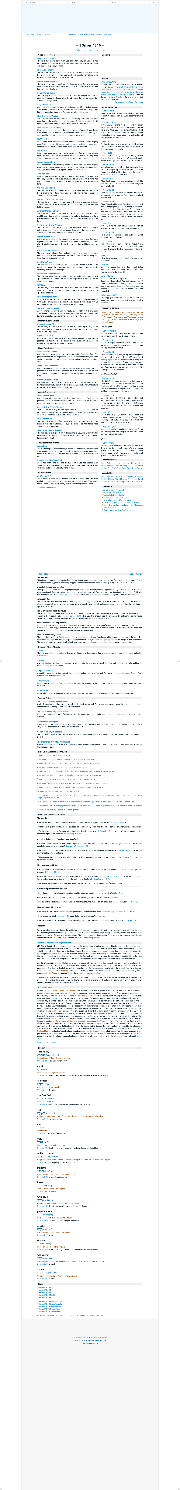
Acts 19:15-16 (107, 276)
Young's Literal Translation (47, 366)
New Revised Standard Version (49, 430)
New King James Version (47, 116)
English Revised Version (47, 237)
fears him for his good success (116, 497)
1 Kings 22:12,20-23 (109, 427)
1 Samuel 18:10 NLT (45, 1290)
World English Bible (45, 336)
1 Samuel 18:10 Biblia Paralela (49, 1304)
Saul (109, 468)
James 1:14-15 (132, 920)
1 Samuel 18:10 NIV (45, 1287)
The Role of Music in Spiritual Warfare (52, 712)
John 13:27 (105, 264)
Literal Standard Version (47, 352)
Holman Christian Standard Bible (50, 199)
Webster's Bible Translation (48, 308)
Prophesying (44, 681)
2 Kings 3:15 (106, 223)
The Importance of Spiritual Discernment (53, 742)
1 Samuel (32, 34)
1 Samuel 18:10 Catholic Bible (49, 1312)
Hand (113, 463)
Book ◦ (132, 574)
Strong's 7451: (43, 1090)
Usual (134, 468)
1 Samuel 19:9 (107, 340)
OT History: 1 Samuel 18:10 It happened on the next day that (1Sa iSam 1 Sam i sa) (70, 1316)
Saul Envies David (108, 82)
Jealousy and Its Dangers (47, 722)
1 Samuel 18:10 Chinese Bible (49, 1306)
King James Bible (44, 104)
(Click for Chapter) (49, 55)
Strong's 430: (42, 1104)
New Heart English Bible (47, 297)
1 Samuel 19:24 (107, 395)
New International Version (47, 58)
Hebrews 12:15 (63, 916)
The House (43, 691)
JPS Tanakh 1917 (44, 476)
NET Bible (41, 285)
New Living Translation (46, 70)
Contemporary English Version (49, 225)
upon (120, 89)
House (123, 463)
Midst (140, 463)
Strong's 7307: (43, 1075)
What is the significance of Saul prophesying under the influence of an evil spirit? (71, 787)
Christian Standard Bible (46, 188)
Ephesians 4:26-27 (108, 295)
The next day (121, 87)
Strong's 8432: (43, 1177)
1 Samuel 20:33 (107, 190)
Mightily (104, 466)
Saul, (125, 89)
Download (138, 102)
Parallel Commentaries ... (47, 1043)
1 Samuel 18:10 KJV (45, 1297)
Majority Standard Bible (46, 324)
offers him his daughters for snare (117, 500)
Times (129, 468)
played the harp (133, 92)
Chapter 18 (40, 34)
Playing (124, 466)
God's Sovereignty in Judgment (49, 732)
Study (90, 50)
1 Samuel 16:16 (107, 443)
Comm (96, 50)
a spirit (130, 87)
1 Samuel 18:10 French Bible (48, 1309)
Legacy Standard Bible (46, 162)
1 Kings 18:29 (106, 412)
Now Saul (111, 94)
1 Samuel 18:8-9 (118, 822)
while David (121, 92)
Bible (27, 34)
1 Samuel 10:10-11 (113, 876)
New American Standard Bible (49, 128)
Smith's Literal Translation (47, 380)
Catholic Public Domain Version (49, 407)
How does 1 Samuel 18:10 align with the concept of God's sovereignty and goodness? (73, 783)
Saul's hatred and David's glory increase (119, 510)
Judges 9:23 (106, 141)
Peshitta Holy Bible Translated (49, 460)
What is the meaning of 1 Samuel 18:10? (55, 755)
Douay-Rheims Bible (45, 396)
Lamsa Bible (42, 446)
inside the (105, 92)
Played (118, 466)
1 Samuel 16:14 (107, 111)
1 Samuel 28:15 (107, 202)
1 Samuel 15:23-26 (124, 850)
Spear (119, 468)
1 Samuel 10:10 (74, 616)
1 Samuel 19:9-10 (108, 122)
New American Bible (45, 419)
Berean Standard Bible (46, 93)
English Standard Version (47, 81)
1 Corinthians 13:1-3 (101, 879)
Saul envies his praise (112, 492)
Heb (102, 50)
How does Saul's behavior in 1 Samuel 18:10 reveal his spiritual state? (67, 759)
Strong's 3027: (43, 1264)
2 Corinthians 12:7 (108, 241)
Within (139, 468)
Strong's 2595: (43, 1279)
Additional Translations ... (47, 488)
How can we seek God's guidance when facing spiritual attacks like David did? (70, 775)
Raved (140, 466)
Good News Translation (46, 262)
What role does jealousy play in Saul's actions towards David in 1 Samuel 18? (70, 763)
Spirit (124, 468)
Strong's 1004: (43, 1191)
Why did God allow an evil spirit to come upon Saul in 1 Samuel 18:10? (67, 779)
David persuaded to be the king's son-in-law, (121, 502)
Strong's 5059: (43, 1221)
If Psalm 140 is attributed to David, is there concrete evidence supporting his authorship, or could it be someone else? (87, 802)
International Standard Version (49, 274)
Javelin (130, 463)
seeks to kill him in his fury (114, 495)
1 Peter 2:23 (133, 902)
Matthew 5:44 (117, 893)
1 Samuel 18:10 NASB (46, 1295)
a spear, (130, 94)
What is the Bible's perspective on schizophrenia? (60, 810)
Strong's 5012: (43, 1162)
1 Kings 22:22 (106, 153)
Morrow (111, 466)
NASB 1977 (42, 151)
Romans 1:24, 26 (117, 857)
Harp (118, 463)
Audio (78, 50)
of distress (138, 87)
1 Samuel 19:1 (107, 179)
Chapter (138, 574)
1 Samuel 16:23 (107, 164)
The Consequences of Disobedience (52, 702)
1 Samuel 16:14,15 (108, 331)
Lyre (135, 463)
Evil (108, 463)
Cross (84, 50)
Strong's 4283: (43, 1061)
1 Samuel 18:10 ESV (45, 1292)
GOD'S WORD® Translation (48, 251)
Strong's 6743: (43, 1119)
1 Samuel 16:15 (56, 998)
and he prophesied (135, 89)
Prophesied (132, 466)
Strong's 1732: (43, 1206)
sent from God (107, 89)
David (103, 463)
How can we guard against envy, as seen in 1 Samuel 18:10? (63, 767)
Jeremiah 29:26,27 (108, 378)
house (113, 92)
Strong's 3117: (43, 1235)
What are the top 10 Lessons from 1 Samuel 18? (59, 791)
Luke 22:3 (105, 255)
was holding (121, 94)
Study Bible (43, 574)
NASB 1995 (42, 139)
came (116, 89)
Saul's (114, 468)
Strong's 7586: (43, 1148)
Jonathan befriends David (113, 490)
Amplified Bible (43, 174)
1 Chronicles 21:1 (108, 232)
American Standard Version (48, 211)
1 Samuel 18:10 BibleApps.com (49, 1301)
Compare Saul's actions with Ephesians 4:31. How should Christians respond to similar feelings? (77, 771)
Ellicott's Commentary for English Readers (55, 943)
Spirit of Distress (46, 671)
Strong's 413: (42, 1133)
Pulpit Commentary (45, 987)
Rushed (104, 468)
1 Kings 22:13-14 (52, 872)
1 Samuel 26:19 (107, 352)
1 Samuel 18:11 (121, 912)
